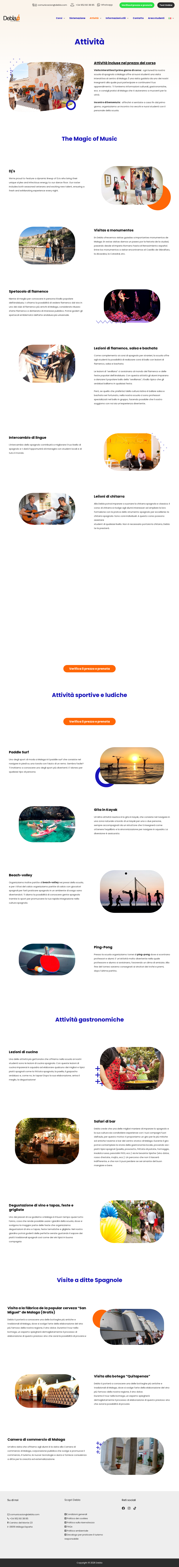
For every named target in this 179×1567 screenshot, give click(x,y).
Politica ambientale (77, 1530)
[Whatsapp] (105, 4)
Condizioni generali (76, 1514)
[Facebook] (123, 1508)
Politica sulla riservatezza (80, 1522)
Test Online (166, 5)
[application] (63, 18)
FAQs (69, 1526)
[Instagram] (129, 1508)
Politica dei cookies (77, 1518)
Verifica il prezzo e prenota (137, 5)
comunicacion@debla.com (52, 4)
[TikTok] (134, 1508)
